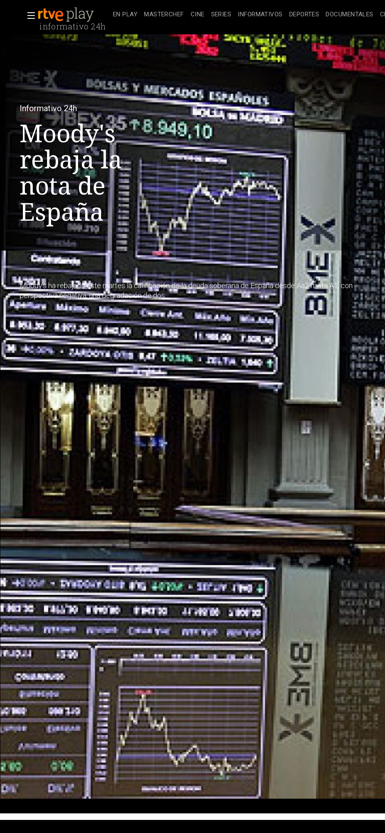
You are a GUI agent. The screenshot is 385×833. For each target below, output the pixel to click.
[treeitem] (125, 15)
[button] (29, 16)
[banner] (74, 15)
